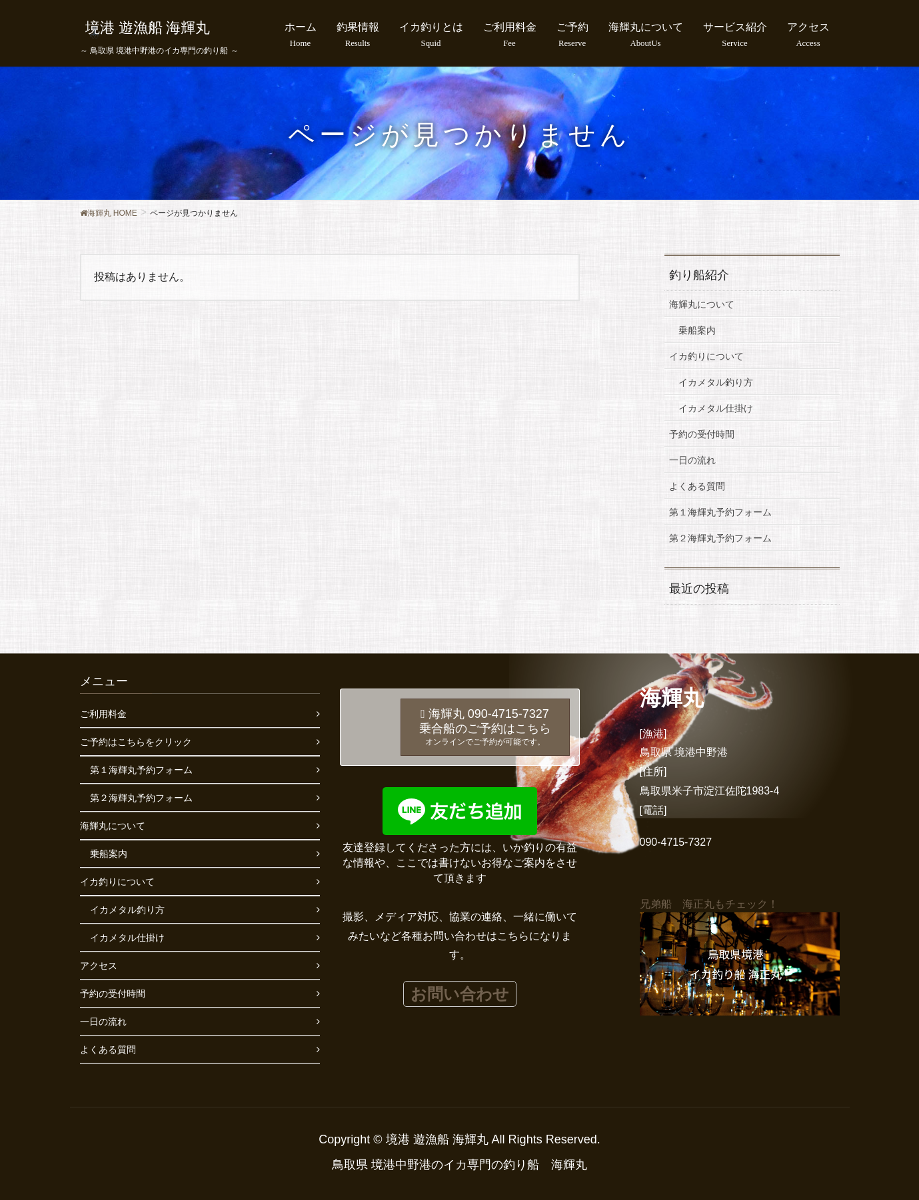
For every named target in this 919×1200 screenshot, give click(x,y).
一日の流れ (692, 460)
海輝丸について (701, 304)
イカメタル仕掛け (715, 408)
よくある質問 (697, 486)
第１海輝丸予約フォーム (720, 512)
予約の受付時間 (701, 434)
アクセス (98, 965)
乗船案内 (697, 330)
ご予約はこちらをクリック (136, 742)
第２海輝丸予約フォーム (720, 538)
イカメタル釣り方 (715, 382)
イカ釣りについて (706, 356)
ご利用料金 (103, 714)
